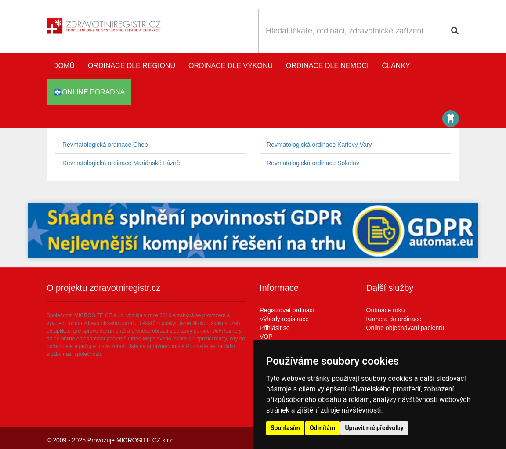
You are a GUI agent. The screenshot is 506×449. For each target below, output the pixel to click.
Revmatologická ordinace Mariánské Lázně (121, 163)
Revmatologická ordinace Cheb (105, 144)
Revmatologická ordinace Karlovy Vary (319, 144)
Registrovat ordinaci (287, 310)
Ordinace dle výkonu (230, 65)
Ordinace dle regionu (131, 65)
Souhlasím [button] (285, 427)
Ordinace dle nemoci (327, 65)
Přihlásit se (274, 327)
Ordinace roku (385, 310)
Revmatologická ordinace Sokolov (313, 163)
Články (396, 65)
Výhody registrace (284, 318)
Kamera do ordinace (394, 318)
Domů (64, 65)
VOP (266, 336)
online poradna (89, 92)
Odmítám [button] (322, 427)
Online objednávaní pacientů (405, 327)
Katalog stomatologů (450, 118)
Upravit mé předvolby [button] (374, 427)
